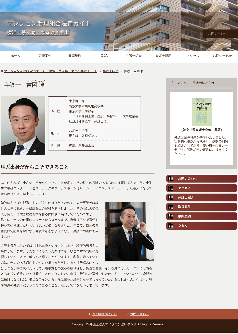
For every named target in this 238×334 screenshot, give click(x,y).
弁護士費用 (163, 57)
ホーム (15, 57)
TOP (50, 72)
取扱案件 (45, 57)
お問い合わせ (222, 57)
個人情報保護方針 (104, 315)
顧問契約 (74, 57)
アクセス (193, 57)
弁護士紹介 (134, 57)
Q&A (104, 57)
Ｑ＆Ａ (182, 227)
